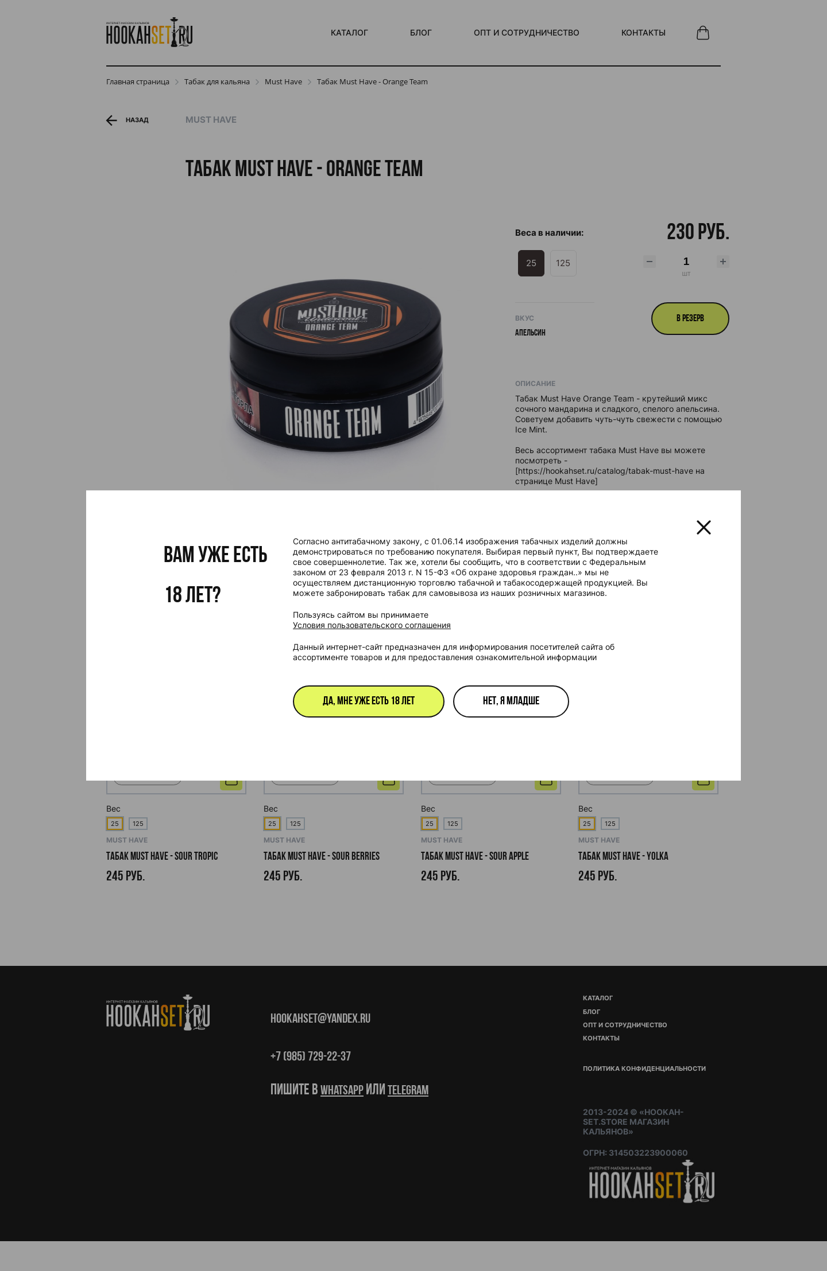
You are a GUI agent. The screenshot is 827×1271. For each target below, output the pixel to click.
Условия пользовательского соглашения (372, 625)
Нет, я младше (511, 701)
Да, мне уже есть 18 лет (369, 701)
